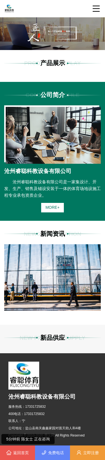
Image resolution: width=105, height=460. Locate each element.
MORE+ (52, 207)
